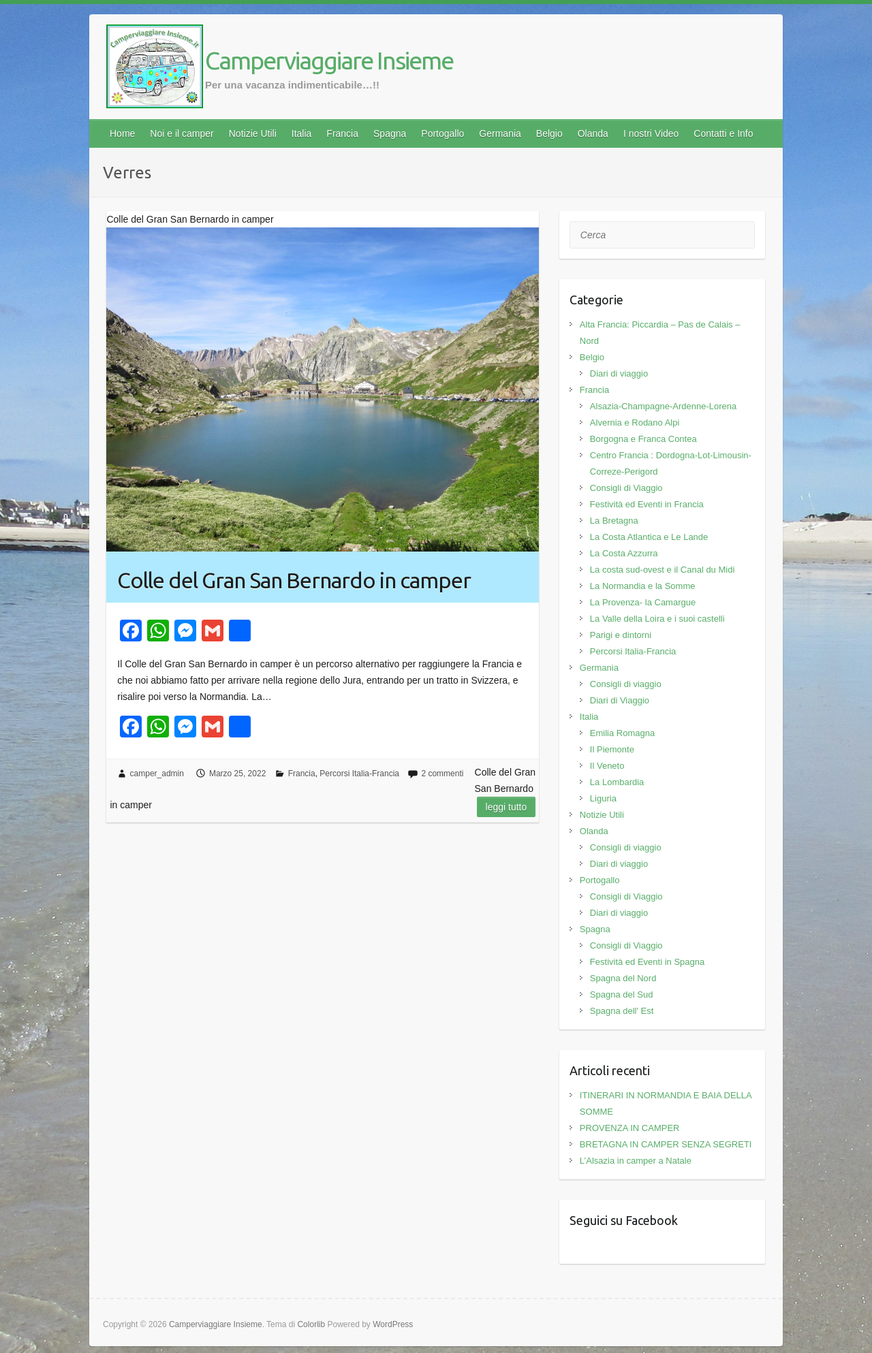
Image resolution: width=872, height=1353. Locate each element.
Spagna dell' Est (622, 1011)
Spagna (389, 133)
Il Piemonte (612, 749)
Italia (302, 133)
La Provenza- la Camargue (643, 602)
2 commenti (442, 773)
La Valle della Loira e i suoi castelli (657, 619)
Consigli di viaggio (625, 684)
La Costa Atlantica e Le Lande (649, 537)
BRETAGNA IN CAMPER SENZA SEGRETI (666, 1144)
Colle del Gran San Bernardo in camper (294, 580)
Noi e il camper (181, 133)
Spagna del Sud (621, 994)
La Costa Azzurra (624, 553)
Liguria (603, 798)
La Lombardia (617, 782)
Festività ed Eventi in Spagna (647, 962)
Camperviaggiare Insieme (329, 60)
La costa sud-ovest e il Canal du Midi (662, 569)
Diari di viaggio (619, 373)
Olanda (593, 133)
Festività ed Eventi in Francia (647, 504)
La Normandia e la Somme (643, 586)
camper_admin (157, 773)
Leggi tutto (506, 806)
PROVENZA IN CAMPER (630, 1128)
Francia (342, 133)
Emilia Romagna (622, 733)
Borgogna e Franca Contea (643, 439)
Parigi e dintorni (620, 635)
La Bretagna (614, 520)
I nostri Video (651, 133)
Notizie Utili (253, 133)
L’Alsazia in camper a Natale (635, 1161)
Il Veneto (607, 766)
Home (122, 133)
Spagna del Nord (623, 978)
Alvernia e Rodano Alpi (635, 422)
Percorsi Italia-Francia (359, 773)
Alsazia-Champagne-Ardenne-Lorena (663, 406)
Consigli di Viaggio (626, 488)
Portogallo (442, 133)
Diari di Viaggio (619, 700)
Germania (499, 133)
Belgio (549, 133)
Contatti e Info (723, 133)
